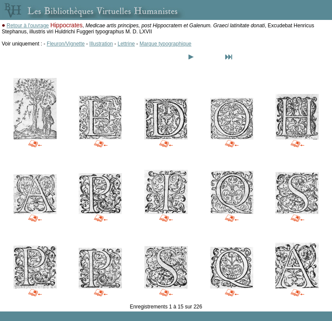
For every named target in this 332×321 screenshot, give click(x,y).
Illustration (101, 44)
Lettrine (126, 44)
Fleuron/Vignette (66, 44)
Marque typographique (166, 44)
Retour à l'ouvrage (27, 26)
